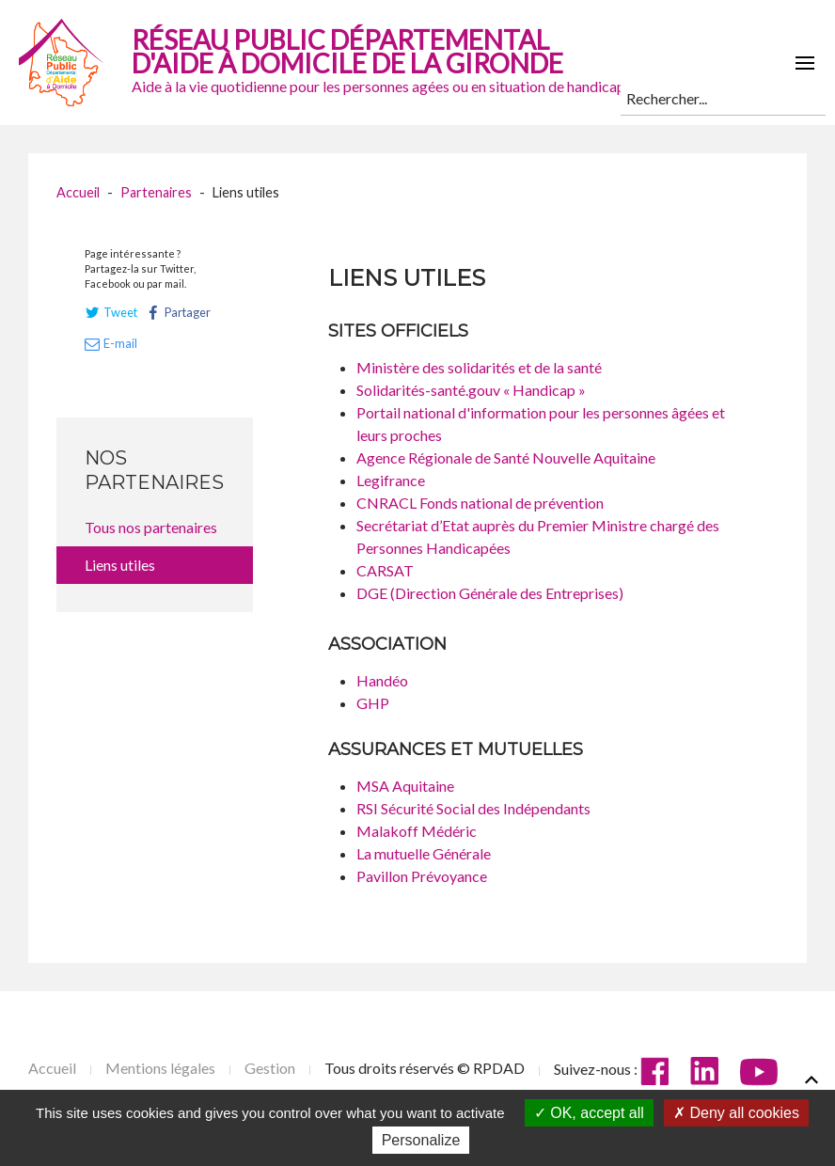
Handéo (382, 680)
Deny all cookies (736, 1113)
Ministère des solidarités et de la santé (479, 367)
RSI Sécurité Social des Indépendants (473, 808)
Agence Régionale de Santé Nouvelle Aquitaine (505, 457)
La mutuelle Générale (423, 853)
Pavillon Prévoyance (421, 876)
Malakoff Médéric (416, 831)
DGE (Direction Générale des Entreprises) (489, 593)
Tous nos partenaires (151, 527)
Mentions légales (160, 1068)
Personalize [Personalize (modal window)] (421, 1140)
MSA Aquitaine (405, 786)
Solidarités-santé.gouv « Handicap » (471, 390)
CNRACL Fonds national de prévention (480, 503)
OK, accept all (589, 1113)
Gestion (269, 1068)
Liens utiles (120, 565)
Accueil (78, 192)
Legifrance (390, 480)
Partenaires (156, 192)
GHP (372, 703)
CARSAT (385, 570)
